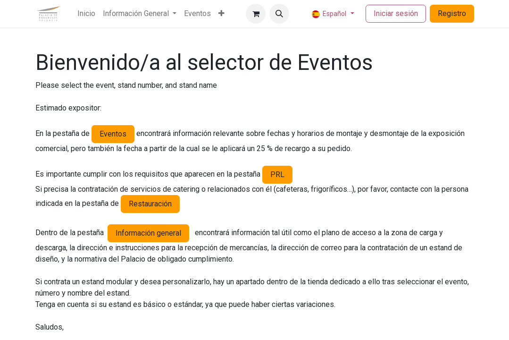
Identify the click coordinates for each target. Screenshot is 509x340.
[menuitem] (86, 13)
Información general (148, 233)
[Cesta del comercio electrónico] (256, 14)
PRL (277, 174)
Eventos (113, 133)
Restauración (150, 203)
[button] (279, 14)
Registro (452, 13)
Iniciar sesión (396, 13)
